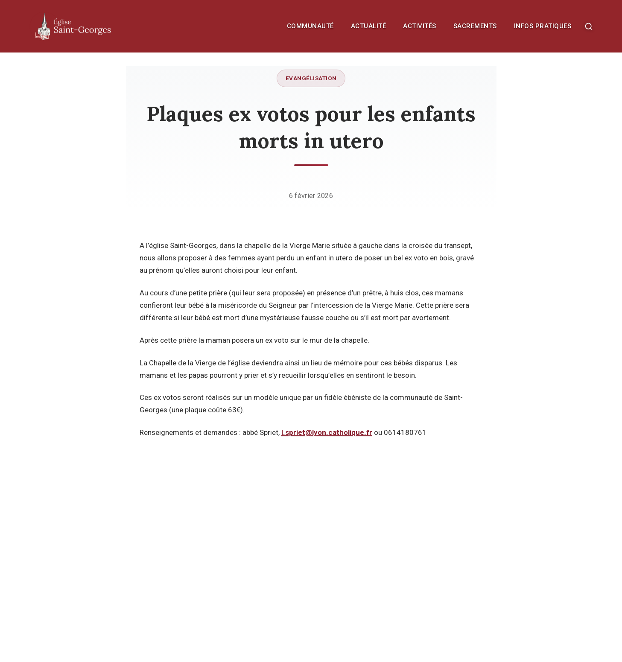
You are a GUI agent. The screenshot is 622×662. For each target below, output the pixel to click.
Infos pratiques (543, 26)
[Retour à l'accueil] (91, 26)
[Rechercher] (588, 26)
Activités (419, 26)
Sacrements (475, 26)
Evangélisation (311, 78)
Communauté (310, 26)
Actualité (368, 26)
